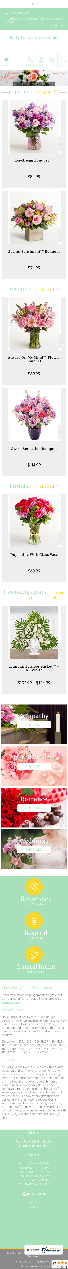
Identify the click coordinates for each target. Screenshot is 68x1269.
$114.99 (34, 465)
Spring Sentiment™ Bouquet (34, 251)
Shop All (44, 92)
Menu (6, 65)
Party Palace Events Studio (34, 37)
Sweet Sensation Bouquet (34, 449)
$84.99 (34, 176)
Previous (6, 144)
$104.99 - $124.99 (34, 682)
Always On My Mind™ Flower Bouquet (34, 359)
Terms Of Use (23, 1261)
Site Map (49, 1266)
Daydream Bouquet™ (34, 160)
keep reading (11, 1002)
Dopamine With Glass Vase (34, 555)
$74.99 (34, 267)
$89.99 (34, 373)
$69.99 (34, 571)
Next (62, 144)
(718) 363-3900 (19, 12)
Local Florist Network (26, 1266)
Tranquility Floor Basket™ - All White (34, 668)
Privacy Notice (44, 1261)
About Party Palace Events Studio (28, 987)
